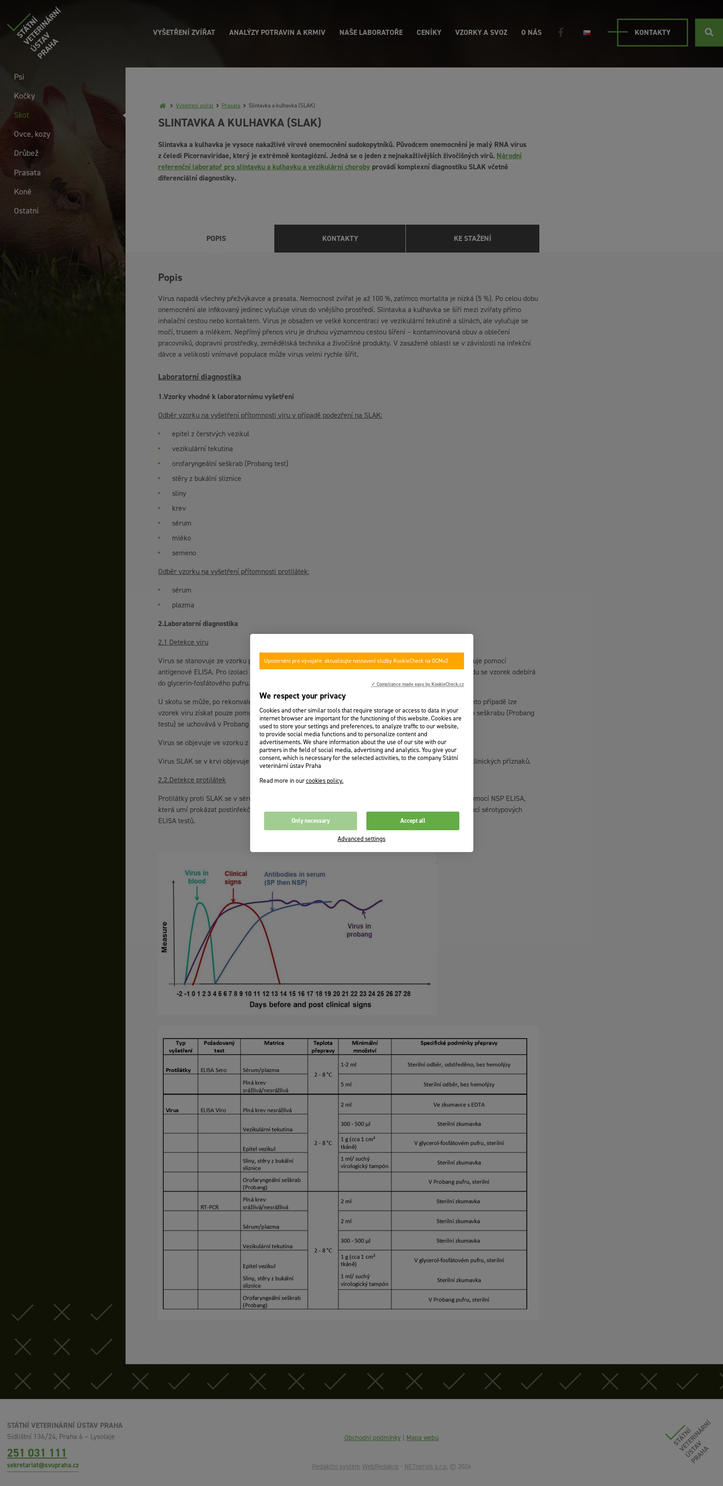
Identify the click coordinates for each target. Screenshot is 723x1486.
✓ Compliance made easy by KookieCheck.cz (417, 684)
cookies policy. (325, 781)
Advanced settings (361, 839)
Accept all (412, 821)
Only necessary (311, 821)
